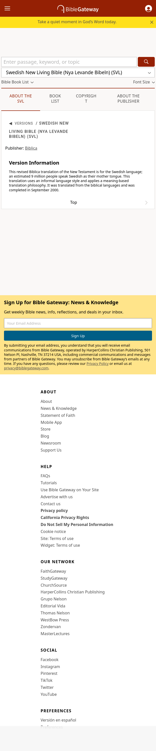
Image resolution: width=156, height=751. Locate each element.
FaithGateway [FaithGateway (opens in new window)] (53, 571)
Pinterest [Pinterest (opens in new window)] (49, 673)
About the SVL (20, 98)
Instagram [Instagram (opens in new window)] (50, 666)
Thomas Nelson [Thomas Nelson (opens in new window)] (55, 613)
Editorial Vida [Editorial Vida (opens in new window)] (53, 606)
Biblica (31, 148)
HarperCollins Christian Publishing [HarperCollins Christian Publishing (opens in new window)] (73, 592)
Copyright (86, 98)
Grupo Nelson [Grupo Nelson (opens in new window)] (54, 599)
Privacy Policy (97, 363)
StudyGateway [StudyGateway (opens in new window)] (54, 578)
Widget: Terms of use (60, 545)
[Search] (146, 62)
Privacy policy (54, 510)
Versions (24, 123)
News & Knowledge (59, 408)
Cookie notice (53, 531)
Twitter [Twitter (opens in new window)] (47, 687)
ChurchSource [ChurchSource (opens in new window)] (54, 585)
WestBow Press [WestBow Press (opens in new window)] (55, 620)
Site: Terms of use (57, 538)
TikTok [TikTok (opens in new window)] (47, 680)
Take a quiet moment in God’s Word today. (77, 21)
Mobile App (51, 422)
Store (46, 429)
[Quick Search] (69, 62)
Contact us (51, 503)
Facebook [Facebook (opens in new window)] (50, 659)
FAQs (45, 476)
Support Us (51, 450)
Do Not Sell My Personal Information (77, 524)
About (46, 401)
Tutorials (49, 483)
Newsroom (51, 443)
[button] (148, 8)
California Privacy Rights (65, 517)
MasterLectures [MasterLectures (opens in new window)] (55, 633)
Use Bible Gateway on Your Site (70, 490)
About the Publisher (128, 98)
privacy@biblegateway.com (26, 368)
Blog (45, 436)
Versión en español (58, 720)
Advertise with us (57, 497)
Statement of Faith (58, 415)
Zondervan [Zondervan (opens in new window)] (51, 626)
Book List (55, 98)
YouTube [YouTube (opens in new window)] (49, 694)
